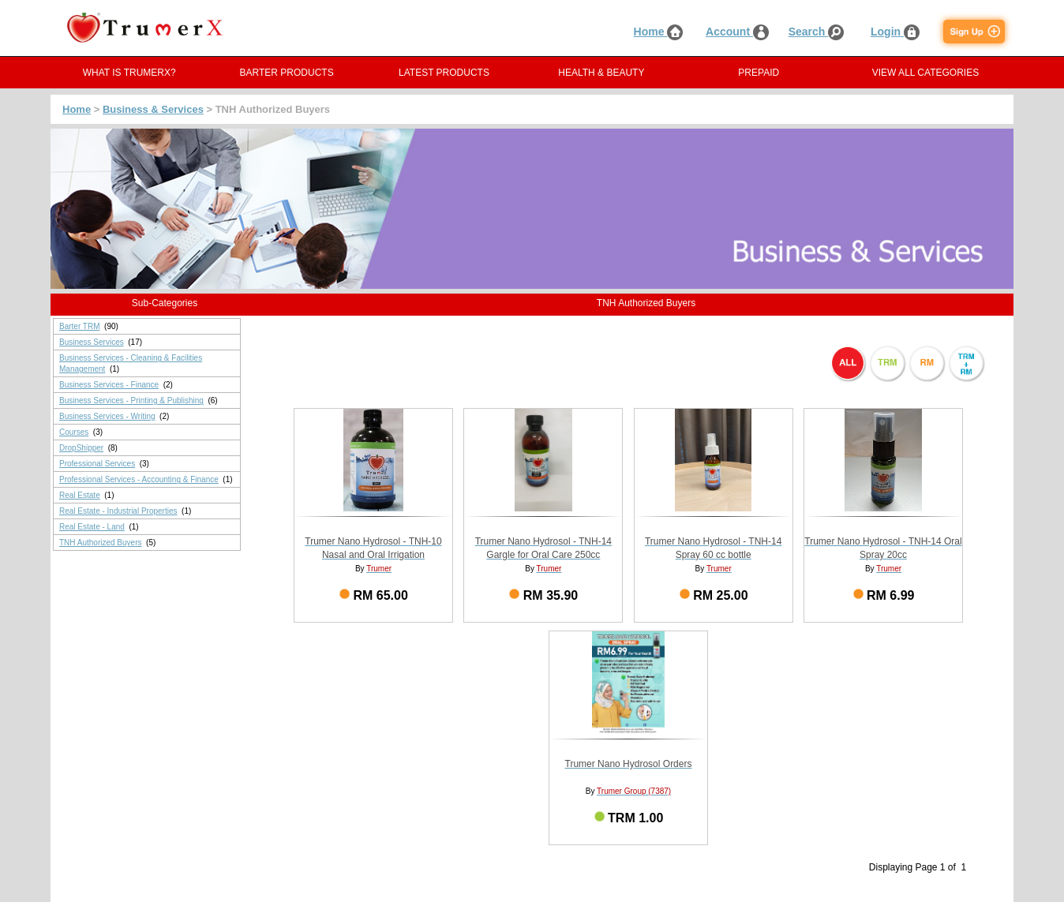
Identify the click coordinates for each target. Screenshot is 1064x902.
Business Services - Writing (107, 416)
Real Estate (79, 495)
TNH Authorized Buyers (100, 542)
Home (659, 31)
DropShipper (81, 448)
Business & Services (153, 109)
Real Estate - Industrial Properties (118, 511)
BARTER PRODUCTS (287, 72)
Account (737, 31)
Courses (73, 432)
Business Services (91, 342)
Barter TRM (79, 326)
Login (895, 31)
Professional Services (97, 463)
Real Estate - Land (92, 526)
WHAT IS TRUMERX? (129, 72)
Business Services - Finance (109, 384)
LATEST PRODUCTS (444, 72)
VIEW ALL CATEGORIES (925, 72)
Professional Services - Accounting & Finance (139, 479)
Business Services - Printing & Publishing (131, 400)
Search (817, 31)
